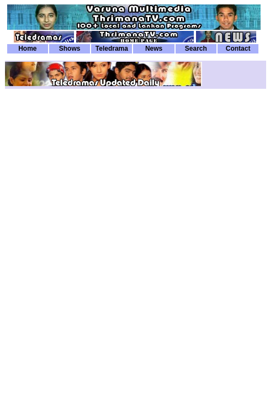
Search (196, 48)
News (153, 48)
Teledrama (112, 48)
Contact (238, 48)
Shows (70, 48)
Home (27, 48)
